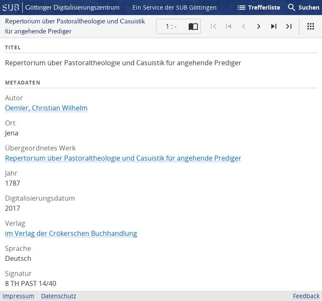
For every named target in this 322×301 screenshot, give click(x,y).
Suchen (303, 8)
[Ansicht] (310, 26)
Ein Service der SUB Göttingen (174, 7)
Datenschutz (58, 296)
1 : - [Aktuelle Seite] (171, 26)
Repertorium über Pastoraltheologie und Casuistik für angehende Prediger (123, 158)
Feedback (306, 296)
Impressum (18, 296)
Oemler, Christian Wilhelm (46, 107)
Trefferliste (258, 8)
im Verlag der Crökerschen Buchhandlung (71, 233)
